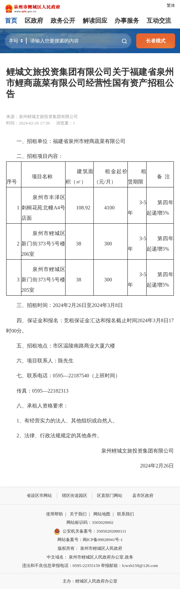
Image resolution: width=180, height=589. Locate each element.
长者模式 (155, 40)
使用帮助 (54, 514)
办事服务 (126, 20)
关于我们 (78, 514)
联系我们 (125, 514)
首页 (11, 20)
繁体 (171, 5)
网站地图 (101, 514)
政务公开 (63, 20)
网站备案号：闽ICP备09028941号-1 (90, 539)
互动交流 (159, 20)
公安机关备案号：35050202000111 (90, 531)
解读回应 (95, 20)
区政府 (34, 20)
